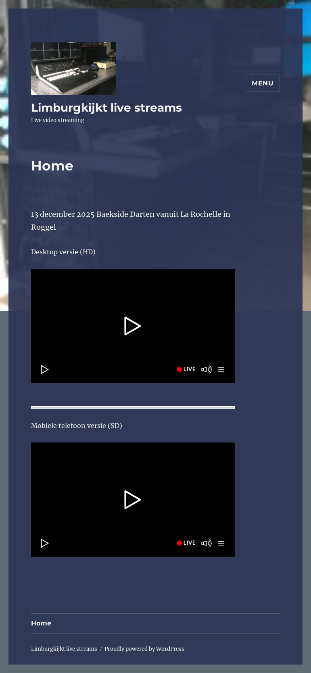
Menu (263, 83)
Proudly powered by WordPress (144, 649)
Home (41, 623)
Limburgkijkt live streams (106, 107)
